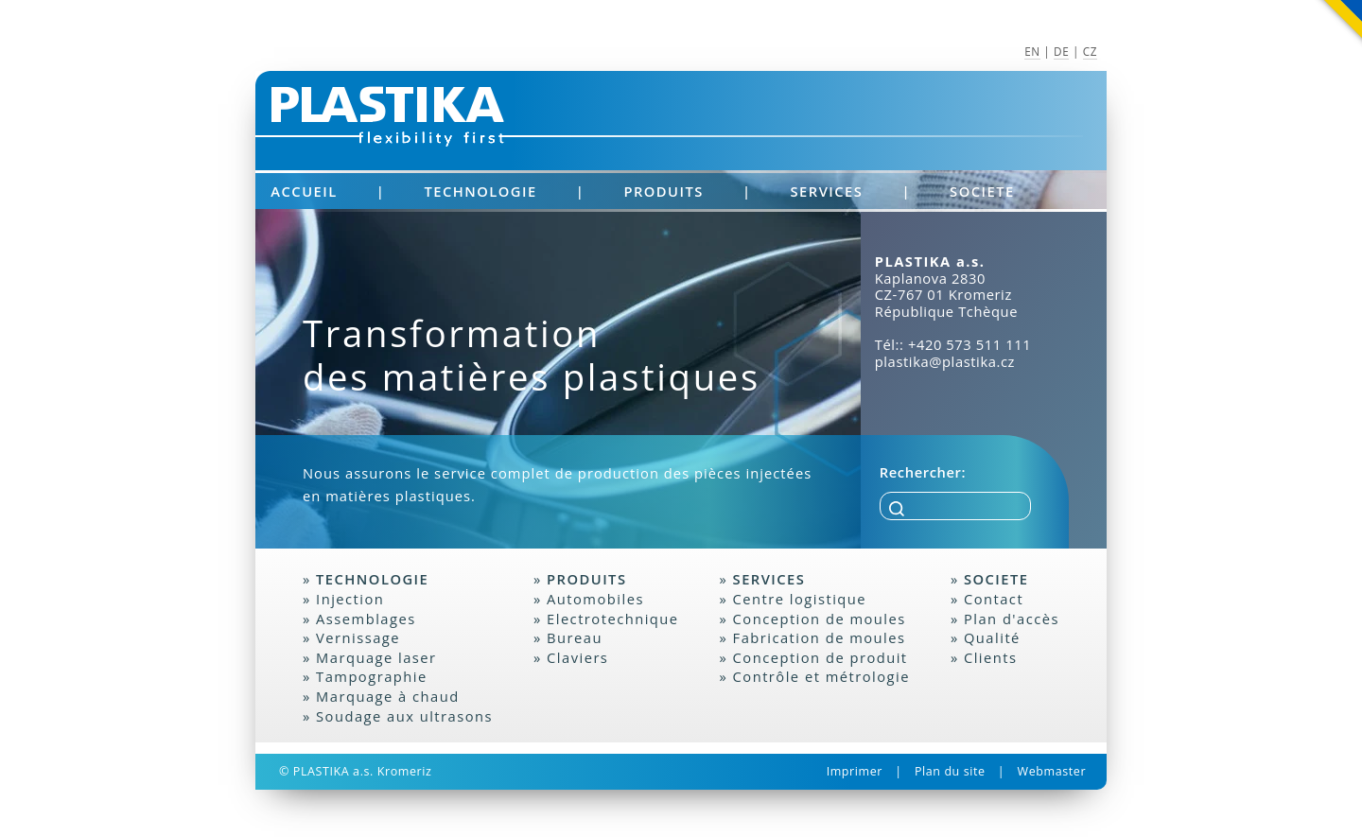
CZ (1090, 51)
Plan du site (950, 771)
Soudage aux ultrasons (404, 716)
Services (827, 191)
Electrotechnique (613, 618)
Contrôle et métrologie (821, 676)
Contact (993, 598)
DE (1061, 51)
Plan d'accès (1011, 618)
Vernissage (358, 637)
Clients (991, 657)
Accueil (304, 191)
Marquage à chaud (388, 696)
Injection (350, 598)
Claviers (577, 657)
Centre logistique (800, 598)
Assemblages (366, 618)
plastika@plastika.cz (945, 361)
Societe (982, 191)
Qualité (992, 637)
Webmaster (1052, 771)
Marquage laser (376, 657)
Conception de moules (819, 618)
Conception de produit (820, 657)
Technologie (480, 191)
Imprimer (854, 771)
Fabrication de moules (819, 637)
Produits (663, 191)
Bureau (574, 637)
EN (1032, 51)
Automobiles (595, 598)
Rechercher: (923, 471)
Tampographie (372, 676)
